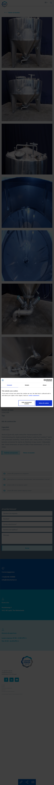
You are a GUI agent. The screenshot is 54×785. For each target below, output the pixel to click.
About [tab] (44, 385)
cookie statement (33, 395)
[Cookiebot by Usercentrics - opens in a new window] (45, 380)
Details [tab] (27, 385)
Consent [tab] (9, 385)
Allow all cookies (44, 403)
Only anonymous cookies (27, 403)
